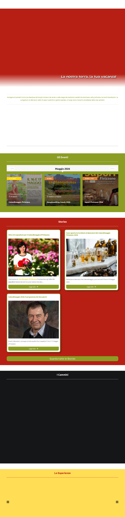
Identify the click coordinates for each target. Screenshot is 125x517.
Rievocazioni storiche (16, 194)
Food (50, 194)
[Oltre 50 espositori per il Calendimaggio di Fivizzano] (33, 240)
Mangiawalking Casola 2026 (58, 202)
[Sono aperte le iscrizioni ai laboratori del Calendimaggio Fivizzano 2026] (91, 240)
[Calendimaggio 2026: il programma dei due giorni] (33, 302)
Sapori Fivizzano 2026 (94, 202)
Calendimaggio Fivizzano (19, 202)
